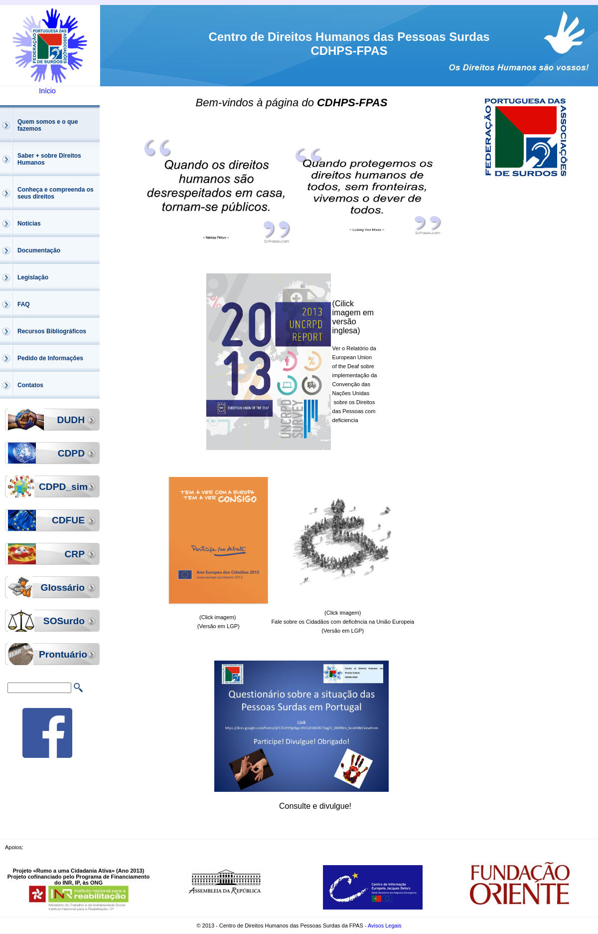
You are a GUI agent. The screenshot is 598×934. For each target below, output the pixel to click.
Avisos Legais (385, 926)
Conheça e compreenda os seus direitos (55, 193)
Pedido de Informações (50, 358)
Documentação (38, 250)
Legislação (32, 277)
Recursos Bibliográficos (51, 331)
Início (47, 91)
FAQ (23, 304)
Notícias (29, 223)
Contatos (30, 385)
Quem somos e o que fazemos (47, 125)
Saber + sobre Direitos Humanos (49, 159)
